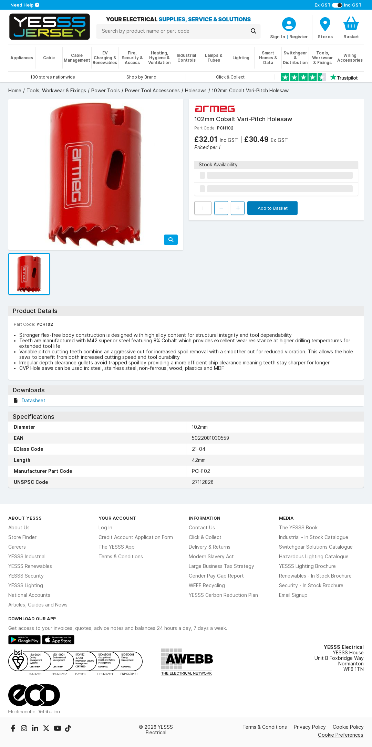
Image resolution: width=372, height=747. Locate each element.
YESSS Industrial (26, 556)
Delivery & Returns (209, 547)
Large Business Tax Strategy (221, 566)
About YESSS (25, 518)
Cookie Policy (348, 727)
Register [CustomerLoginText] (298, 36)
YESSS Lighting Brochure (307, 566)
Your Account (117, 518)
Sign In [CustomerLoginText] (277, 36)
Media (286, 518)
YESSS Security (26, 576)
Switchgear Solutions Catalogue (316, 547)
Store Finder (22, 537)
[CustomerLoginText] (289, 23)
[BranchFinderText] (325, 27)
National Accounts (29, 595)
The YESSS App (117, 547)
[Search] (253, 31)
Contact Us (202, 527)
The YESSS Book (298, 527)
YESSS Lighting (25, 585)
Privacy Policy (310, 727)
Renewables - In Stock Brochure (315, 576)
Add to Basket (273, 208)
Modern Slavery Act (211, 556)
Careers (17, 547)
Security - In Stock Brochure (311, 585)
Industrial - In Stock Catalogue (313, 537)
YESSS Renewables (30, 566)
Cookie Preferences (340, 735)
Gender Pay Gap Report (216, 576)
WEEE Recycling (207, 585)
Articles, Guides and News (38, 605)
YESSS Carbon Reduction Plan (223, 595)
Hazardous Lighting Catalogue (314, 556)
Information (204, 518)
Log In (105, 527)
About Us (19, 527)
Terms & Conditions (121, 556)
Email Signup (293, 595)
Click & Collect (205, 537)
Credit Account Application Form (136, 537)
